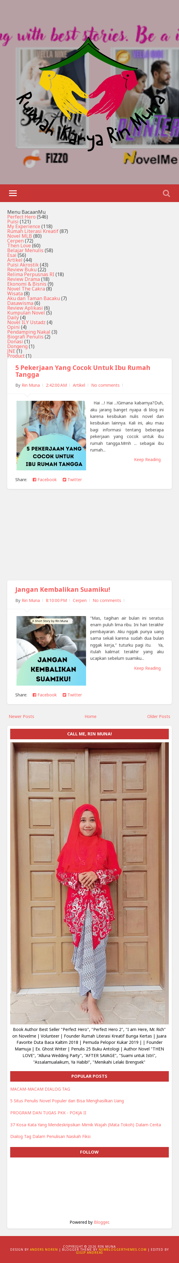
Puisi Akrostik (23, 264)
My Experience (23, 226)
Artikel (14, 260)
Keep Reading (147, 459)
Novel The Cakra (26, 288)
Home (91, 716)
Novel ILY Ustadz (26, 322)
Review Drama (23, 279)
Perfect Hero (21, 216)
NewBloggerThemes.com (123, 1249)
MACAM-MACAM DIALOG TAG (40, 1089)
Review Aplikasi (25, 308)
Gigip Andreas (89, 1252)
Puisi (13, 221)
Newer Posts (21, 716)
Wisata (15, 293)
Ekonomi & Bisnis (26, 284)
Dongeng (17, 346)
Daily (13, 317)
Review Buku (22, 269)
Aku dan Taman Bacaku (33, 298)
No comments (105, 385)
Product (16, 356)
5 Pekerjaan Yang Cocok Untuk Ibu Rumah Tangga (83, 371)
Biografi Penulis (25, 336)
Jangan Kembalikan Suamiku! (62, 589)
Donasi (15, 341)
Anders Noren (44, 1249)
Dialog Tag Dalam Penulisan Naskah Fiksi (50, 1136)
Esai (11, 255)
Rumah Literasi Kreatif (32, 231)
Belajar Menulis (25, 250)
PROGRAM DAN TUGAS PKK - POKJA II (48, 1113)
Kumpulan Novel (26, 312)
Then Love (19, 245)
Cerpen (15, 240)
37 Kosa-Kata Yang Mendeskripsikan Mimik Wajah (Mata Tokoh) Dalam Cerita (85, 1124)
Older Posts (158, 716)
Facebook (45, 479)
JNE (11, 351)
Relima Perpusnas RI (30, 274)
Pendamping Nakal (28, 332)
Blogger (101, 1222)
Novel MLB (19, 236)
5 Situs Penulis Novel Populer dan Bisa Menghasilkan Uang (67, 1101)
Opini (13, 327)
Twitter (72, 479)
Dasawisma (20, 303)
